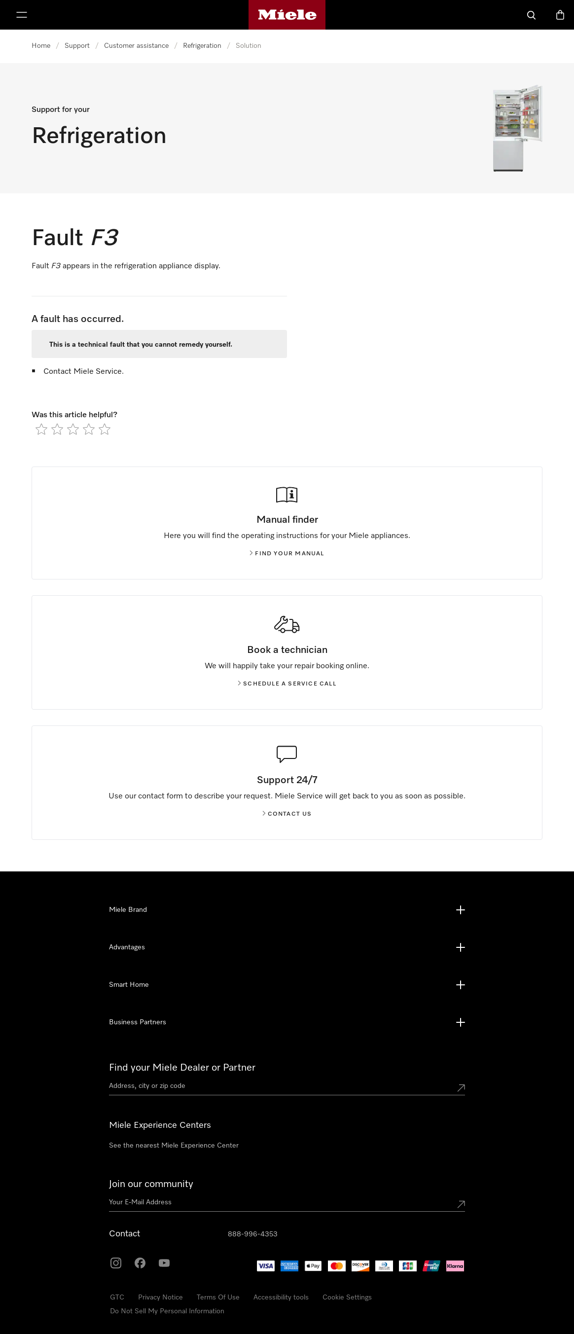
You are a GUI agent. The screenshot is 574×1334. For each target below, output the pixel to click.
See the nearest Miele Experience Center (174, 1145)
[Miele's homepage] (287, 15)
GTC (117, 1297)
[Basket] (560, 15)
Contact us (287, 814)
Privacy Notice (160, 1297)
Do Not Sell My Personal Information (167, 1311)
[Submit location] (461, 1088)
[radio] (41, 429)
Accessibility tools (281, 1297)
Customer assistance (136, 45)
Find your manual (287, 554)
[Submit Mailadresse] (461, 1204)
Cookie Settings (347, 1297)
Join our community (151, 1184)
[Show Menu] (22, 15)
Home (41, 45)
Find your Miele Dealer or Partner (182, 1068)
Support (77, 45)
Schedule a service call (287, 684)
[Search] (532, 15)
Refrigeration (202, 45)
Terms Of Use (218, 1297)
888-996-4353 (253, 1234)
